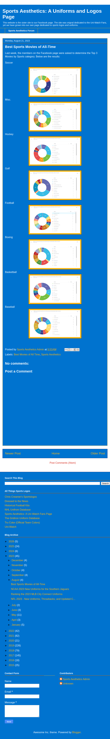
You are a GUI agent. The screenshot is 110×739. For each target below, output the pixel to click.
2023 (12, 556)
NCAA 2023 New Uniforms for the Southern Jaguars (40, 589)
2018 (12, 650)
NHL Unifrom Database (18, 509)
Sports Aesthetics (51, 354)
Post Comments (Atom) (63, 462)
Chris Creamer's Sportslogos (21, 496)
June (15, 610)
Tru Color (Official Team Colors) (22, 522)
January (16, 624)
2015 (12, 665)
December (18, 560)
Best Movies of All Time (27, 354)
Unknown (68, 683)
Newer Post (13, 453)
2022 (12, 631)
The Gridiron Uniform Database (22, 518)
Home (56, 453)
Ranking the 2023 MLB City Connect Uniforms (36, 594)
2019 (12, 645)
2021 (12, 635)
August (16, 580)
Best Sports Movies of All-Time (28, 584)
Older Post (98, 453)
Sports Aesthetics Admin (76, 679)
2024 (12, 551)
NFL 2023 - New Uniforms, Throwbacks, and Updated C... (43, 599)
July (14, 605)
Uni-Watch (10, 526)
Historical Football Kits (17, 505)
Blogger (76, 732)
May (14, 615)
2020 (12, 640)
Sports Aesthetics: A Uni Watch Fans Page (28, 514)
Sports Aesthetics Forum (21, 30)
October (16, 570)
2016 (12, 660)
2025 (12, 546)
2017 (12, 655)
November (18, 565)
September (18, 575)
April (14, 620)
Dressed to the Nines (16, 501)
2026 (12, 541)
